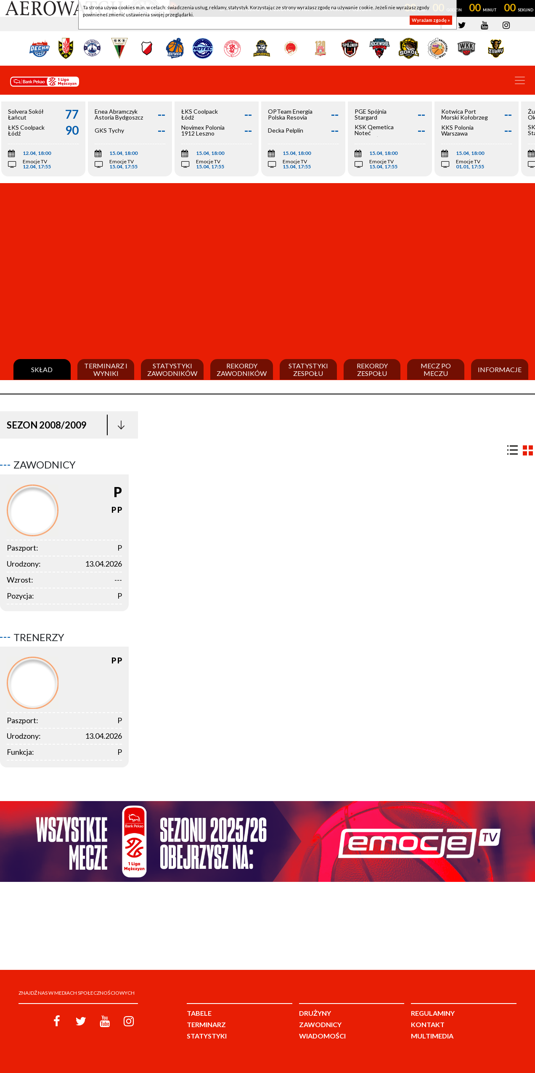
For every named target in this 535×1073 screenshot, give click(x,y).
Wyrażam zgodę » (431, 20)
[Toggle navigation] (520, 80)
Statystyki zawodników (172, 369)
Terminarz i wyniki (105, 369)
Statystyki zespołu (308, 369)
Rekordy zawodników (242, 369)
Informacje (500, 369)
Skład (42, 369)
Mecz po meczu (436, 369)
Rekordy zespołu (372, 369)
